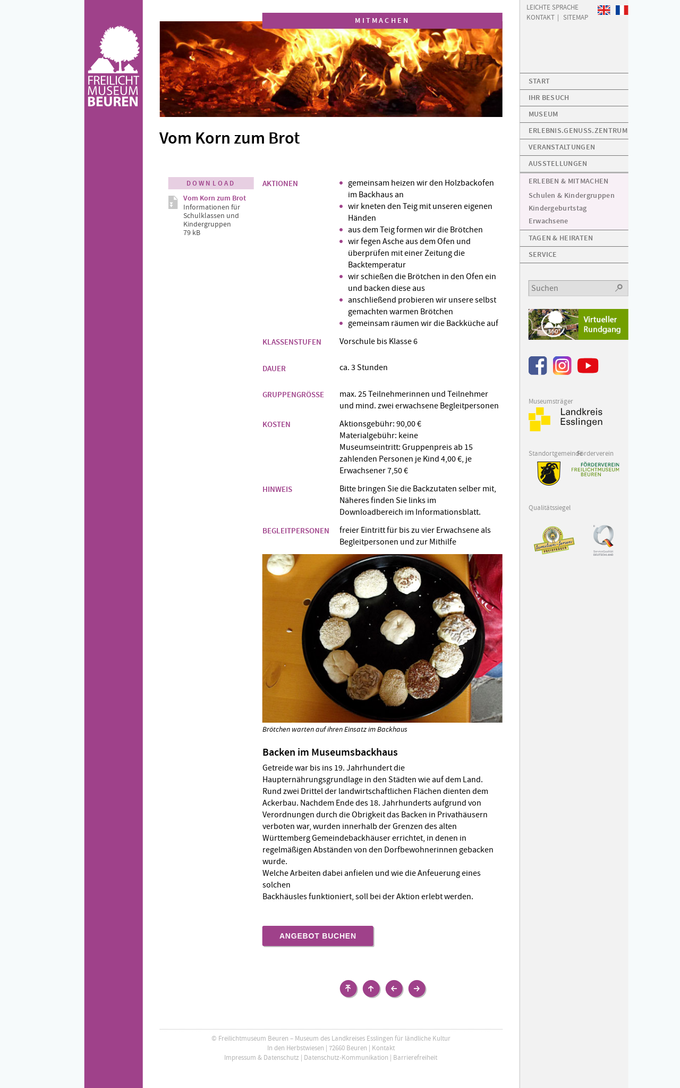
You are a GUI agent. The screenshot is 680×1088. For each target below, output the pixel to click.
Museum (543, 114)
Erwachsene (548, 221)
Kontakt (383, 1047)
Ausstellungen (558, 163)
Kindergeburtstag (558, 208)
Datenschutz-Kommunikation (346, 1057)
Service (543, 254)
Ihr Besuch (549, 98)
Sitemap (575, 17)
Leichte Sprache (552, 7)
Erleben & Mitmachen (569, 181)
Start (539, 81)
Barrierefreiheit (415, 1057)
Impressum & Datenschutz (261, 1057)
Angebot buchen (317, 936)
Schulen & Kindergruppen (572, 195)
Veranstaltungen (562, 147)
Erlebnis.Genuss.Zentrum (578, 130)
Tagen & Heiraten (561, 238)
